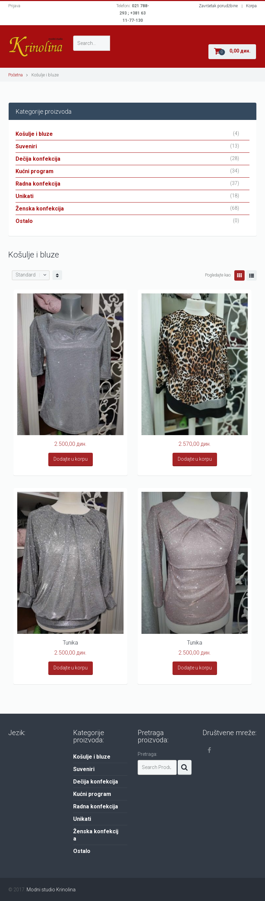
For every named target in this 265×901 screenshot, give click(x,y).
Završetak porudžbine (218, 5)
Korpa (251, 5)
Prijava (14, 5)
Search (185, 767)
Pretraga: (147, 754)
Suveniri (26, 146)
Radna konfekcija (38, 183)
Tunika (70, 642)
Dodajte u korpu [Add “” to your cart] (70, 459)
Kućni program (34, 171)
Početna (15, 74)
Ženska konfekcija (40, 208)
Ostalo (24, 221)
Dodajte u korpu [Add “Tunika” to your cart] (70, 667)
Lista (251, 275)
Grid (239, 275)
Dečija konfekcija (38, 159)
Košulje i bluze (34, 134)
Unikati (24, 196)
